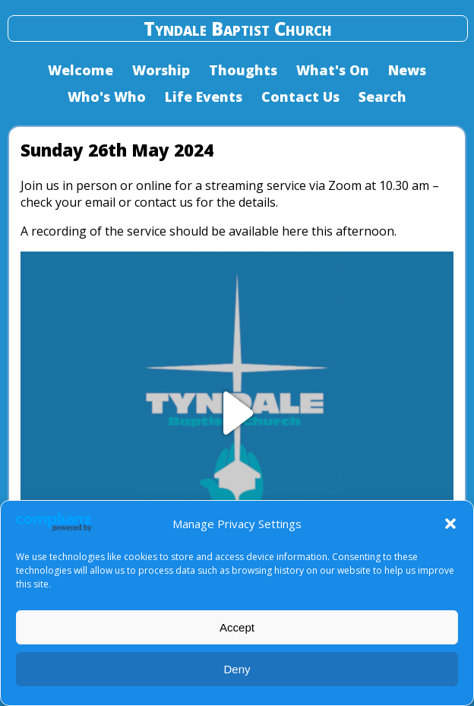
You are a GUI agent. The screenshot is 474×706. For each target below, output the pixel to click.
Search (382, 96)
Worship (161, 70)
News (407, 70)
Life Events (203, 96)
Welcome (80, 70)
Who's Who (107, 96)
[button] (450, 523)
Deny (236, 669)
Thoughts (243, 70)
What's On (332, 70)
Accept (237, 627)
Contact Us (300, 96)
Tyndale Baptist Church (238, 28)
